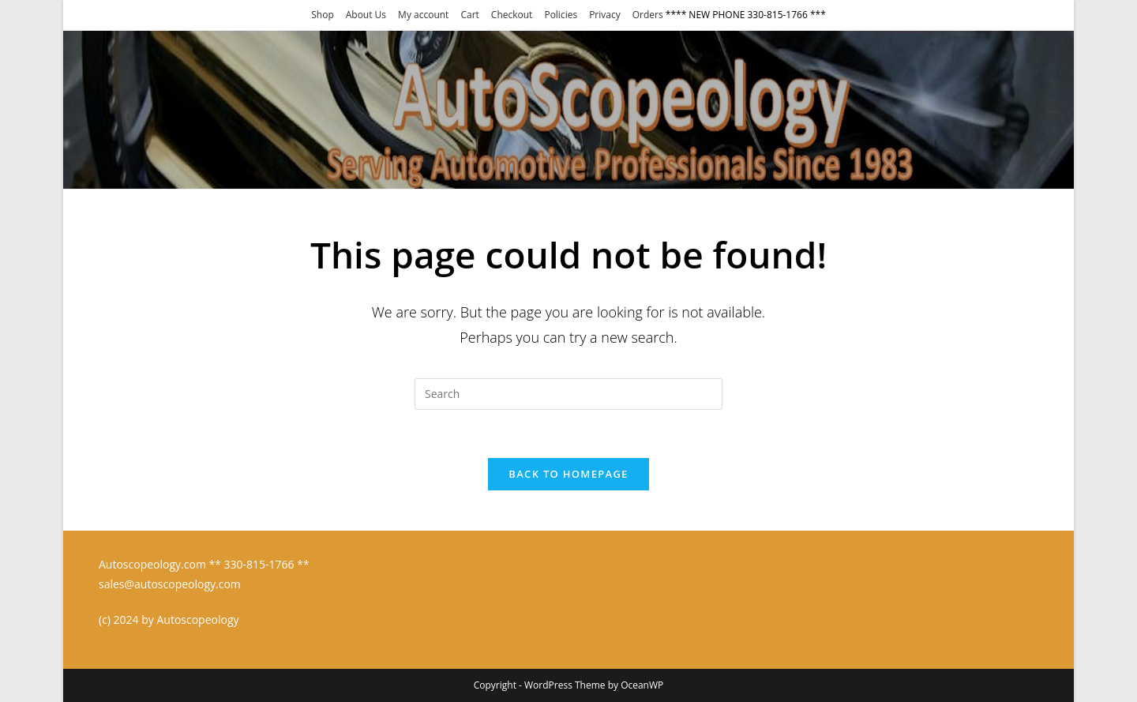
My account (423, 14)
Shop (322, 14)
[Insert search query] (568, 394)
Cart (469, 14)
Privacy (605, 14)
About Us (366, 14)
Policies (560, 14)
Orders (647, 14)
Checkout (512, 14)
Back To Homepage (568, 474)
